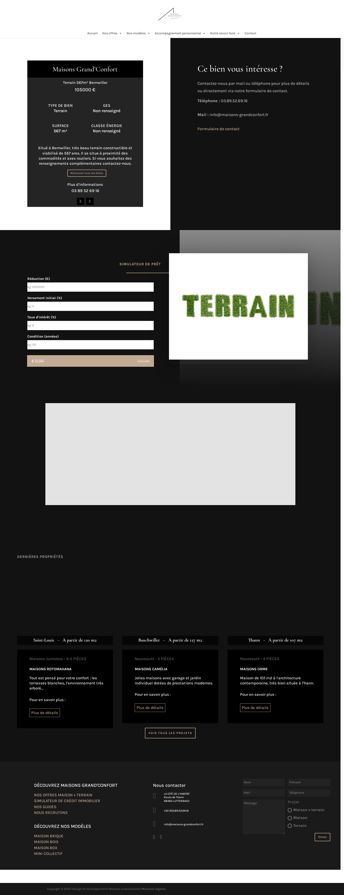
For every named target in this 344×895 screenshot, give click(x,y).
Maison (297, 817)
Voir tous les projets (170, 733)
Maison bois (46, 841)
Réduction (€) (38, 279)
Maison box (45, 847)
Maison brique (48, 836)
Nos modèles (138, 33)
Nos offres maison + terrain (63, 795)
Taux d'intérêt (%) (41, 317)
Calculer (144, 361)
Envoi (322, 837)
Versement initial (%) (44, 298)
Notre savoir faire (225, 33)
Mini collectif (48, 853)
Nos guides (45, 806)
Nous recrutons (51, 812)
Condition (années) (43, 336)
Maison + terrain (306, 809)
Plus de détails (44, 712)
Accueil (92, 33)
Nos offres (112, 33)
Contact (250, 33)
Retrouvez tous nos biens (87, 173)
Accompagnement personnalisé (180, 33)
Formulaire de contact (218, 128)
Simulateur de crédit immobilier (67, 800)
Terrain (297, 825)
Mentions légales (153, 889)
